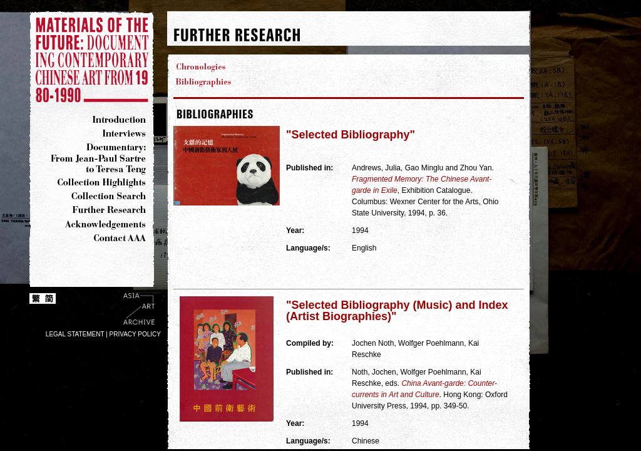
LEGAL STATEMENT (75, 334)
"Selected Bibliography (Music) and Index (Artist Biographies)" (397, 311)
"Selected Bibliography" (350, 134)
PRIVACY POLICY (135, 334)
